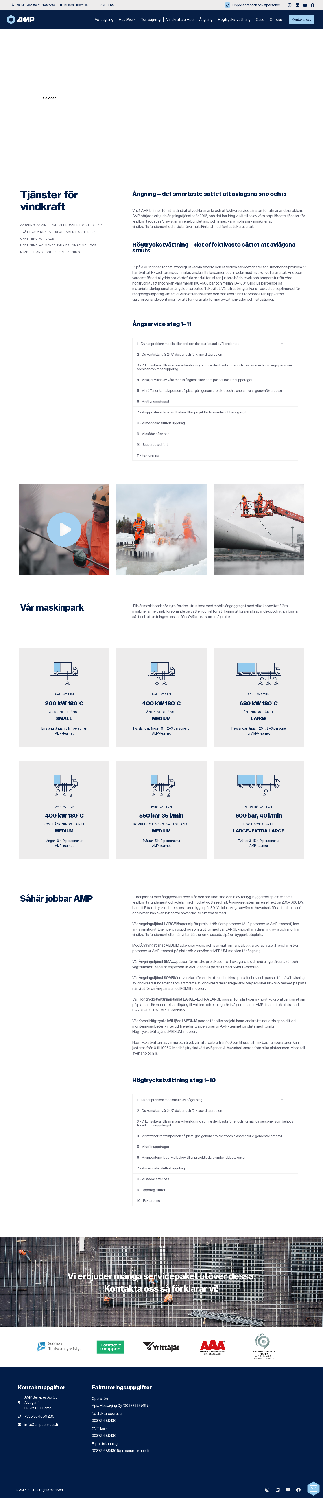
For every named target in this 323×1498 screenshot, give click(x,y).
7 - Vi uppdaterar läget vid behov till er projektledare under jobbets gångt (191, 412)
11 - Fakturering (148, 455)
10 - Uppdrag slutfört (152, 444)
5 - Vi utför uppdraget (153, 1147)
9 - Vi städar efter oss (153, 434)
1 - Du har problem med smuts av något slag (169, 1100)
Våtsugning (104, 19)
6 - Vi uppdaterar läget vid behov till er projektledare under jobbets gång (191, 1157)
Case (260, 19)
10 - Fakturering (148, 1200)
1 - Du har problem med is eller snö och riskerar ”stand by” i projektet (188, 344)
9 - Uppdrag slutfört (151, 1190)
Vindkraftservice (180, 19)
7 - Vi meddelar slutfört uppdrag (161, 1168)
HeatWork (127, 19)
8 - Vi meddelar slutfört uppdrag (161, 423)
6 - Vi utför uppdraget (153, 401)
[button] (215, 343)
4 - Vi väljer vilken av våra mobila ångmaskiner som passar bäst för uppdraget (194, 380)
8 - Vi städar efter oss (153, 1179)
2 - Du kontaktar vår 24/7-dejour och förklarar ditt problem (180, 354)
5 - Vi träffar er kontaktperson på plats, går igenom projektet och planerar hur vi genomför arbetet (209, 390)
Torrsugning (151, 19)
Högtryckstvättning (234, 19)
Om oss (276, 19)
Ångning (205, 19)
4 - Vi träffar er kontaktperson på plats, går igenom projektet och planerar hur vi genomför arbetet (209, 1136)
